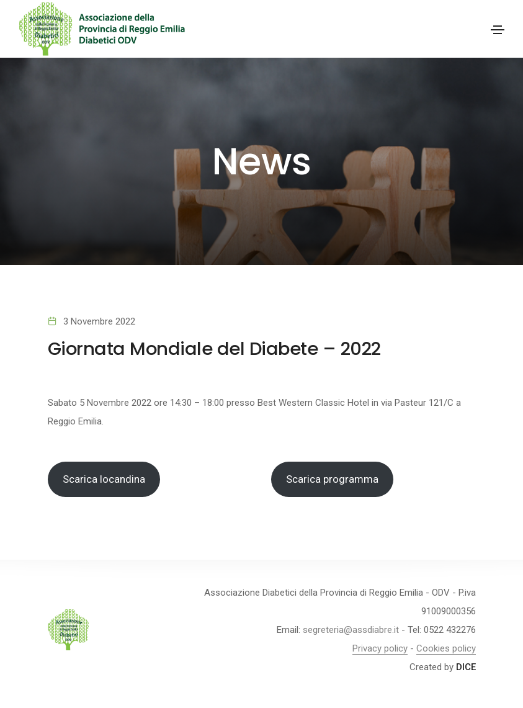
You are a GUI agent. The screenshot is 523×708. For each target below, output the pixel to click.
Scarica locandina (104, 479)
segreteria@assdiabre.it (351, 629)
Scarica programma (332, 479)
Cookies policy (446, 648)
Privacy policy (380, 648)
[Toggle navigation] (497, 29)
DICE (466, 667)
